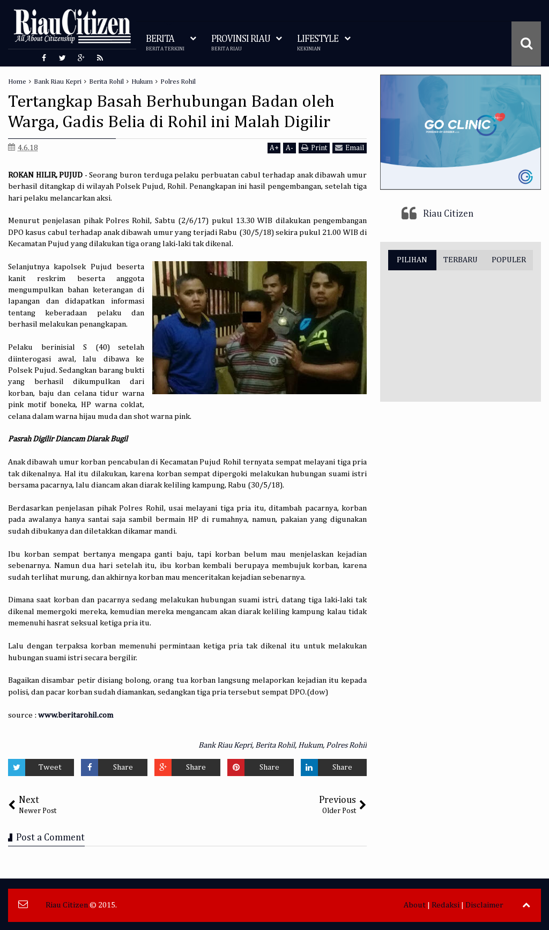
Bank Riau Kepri (225, 745)
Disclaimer (484, 905)
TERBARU (460, 260)
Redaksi (445, 905)
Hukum (310, 745)
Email (349, 148)
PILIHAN (412, 260)
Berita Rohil (275, 745)
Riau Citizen (448, 214)
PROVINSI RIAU (240, 43)
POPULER (509, 260)
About (415, 905)
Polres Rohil (346, 745)
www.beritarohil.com (75, 715)
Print (314, 148)
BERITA (165, 43)
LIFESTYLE (317, 43)
